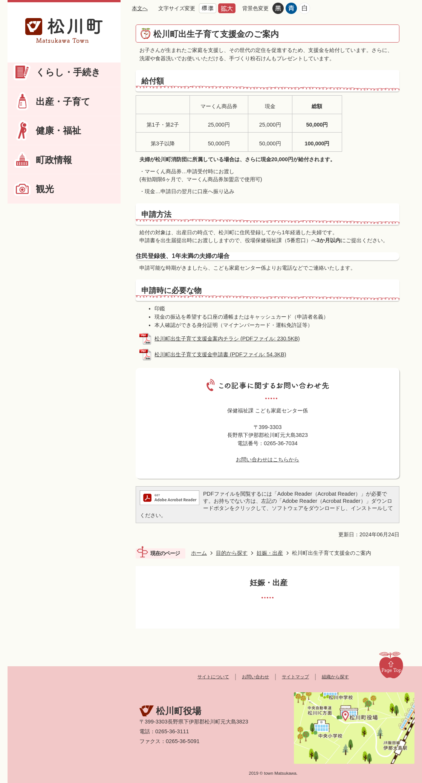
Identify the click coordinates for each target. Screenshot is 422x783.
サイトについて (213, 677)
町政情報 (54, 160)
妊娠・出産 (270, 553)
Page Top (391, 664)
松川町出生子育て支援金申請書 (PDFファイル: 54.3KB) (220, 354)
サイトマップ (295, 677)
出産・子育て (63, 101)
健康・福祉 (58, 130)
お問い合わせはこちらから (267, 459)
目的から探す (232, 553)
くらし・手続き (68, 72)
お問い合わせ (255, 677)
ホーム (199, 553)
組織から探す (335, 677)
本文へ (140, 8)
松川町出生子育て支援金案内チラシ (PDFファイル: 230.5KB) (227, 339)
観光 (45, 189)
